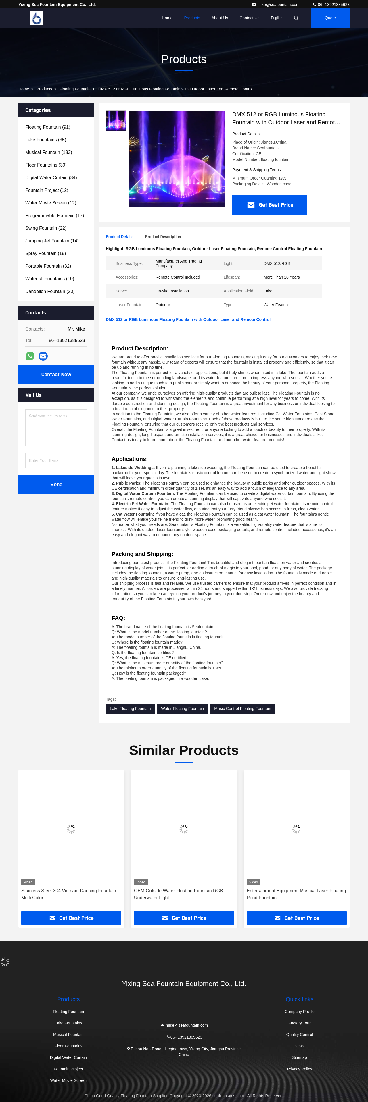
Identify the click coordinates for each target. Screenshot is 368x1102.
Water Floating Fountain (182, 708)
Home (167, 18)
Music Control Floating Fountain (242, 708)
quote (330, 18)
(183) (48, 152)
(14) (52, 240)
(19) (45, 253)
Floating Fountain (75, 89)
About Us (220, 18)
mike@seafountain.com (276, 4)
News (299, 1046)
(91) (47, 127)
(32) (48, 266)
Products (192, 18)
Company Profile (300, 1011)
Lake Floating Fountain (130, 708)
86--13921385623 (331, 4)
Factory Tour (299, 1023)
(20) (50, 291)
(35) (45, 139)
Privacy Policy (299, 1069)
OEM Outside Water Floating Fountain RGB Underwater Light (178, 894)
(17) (54, 215)
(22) (45, 228)
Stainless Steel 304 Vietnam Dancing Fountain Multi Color (68, 894)
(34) (51, 177)
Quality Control (299, 1034)
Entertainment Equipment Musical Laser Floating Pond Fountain (296, 894)
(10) (49, 278)
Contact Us (249, 18)
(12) (46, 190)
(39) (46, 165)
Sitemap (299, 1057)
